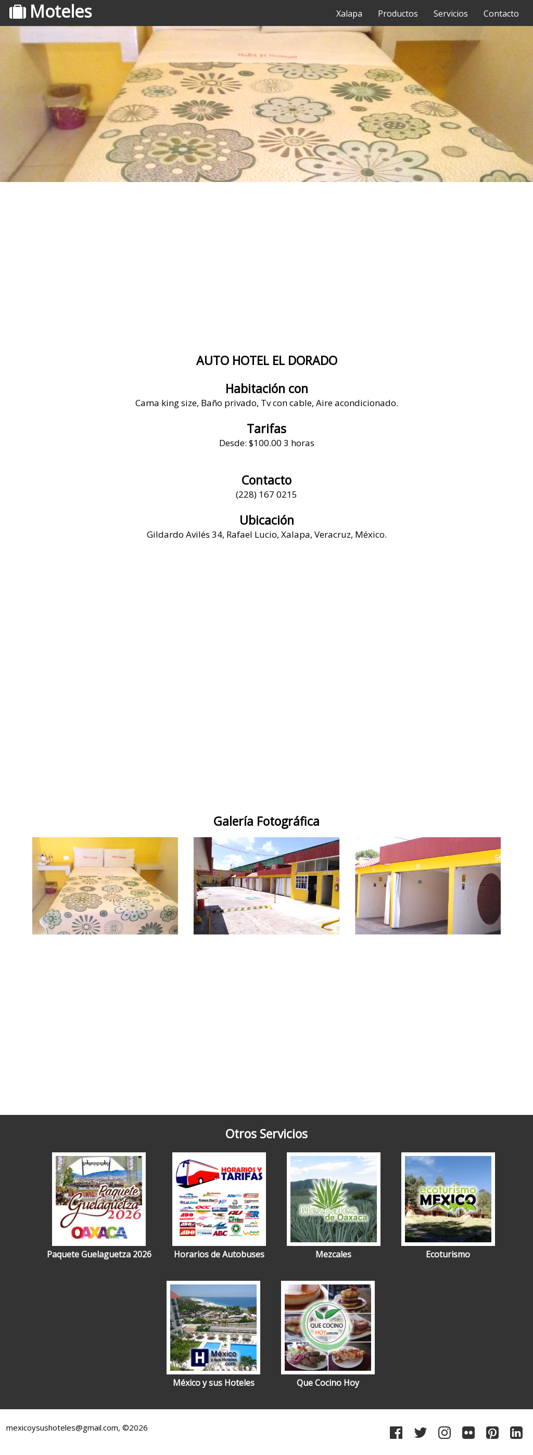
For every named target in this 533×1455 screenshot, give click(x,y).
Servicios (451, 13)
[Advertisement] (266, 268)
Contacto (501, 13)
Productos (398, 13)
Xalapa (349, 13)
